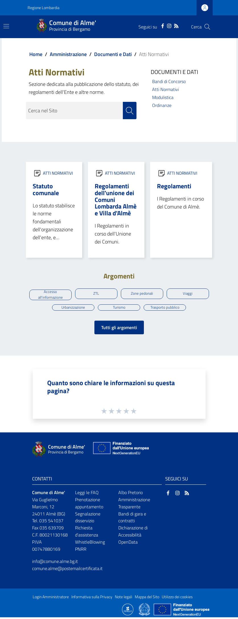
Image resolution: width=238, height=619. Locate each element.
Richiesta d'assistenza (86, 533)
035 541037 (51, 522)
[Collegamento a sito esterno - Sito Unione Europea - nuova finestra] (120, 451)
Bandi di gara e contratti (132, 519)
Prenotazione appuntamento (89, 505)
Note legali (123, 598)
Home (35, 54)
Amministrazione (68, 54)
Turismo (119, 308)
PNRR (80, 550)
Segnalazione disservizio (87, 519)
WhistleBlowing (90, 543)
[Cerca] (207, 26)
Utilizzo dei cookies (177, 598)
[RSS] (176, 25)
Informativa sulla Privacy (91, 598)
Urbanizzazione (73, 308)
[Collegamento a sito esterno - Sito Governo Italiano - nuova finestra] (145, 610)
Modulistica (162, 97)
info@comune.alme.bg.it (55, 563)
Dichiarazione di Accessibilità (133, 533)
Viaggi (188, 294)
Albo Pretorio (130, 494)
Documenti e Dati (113, 54)
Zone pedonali (142, 294)
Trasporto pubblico (165, 308)
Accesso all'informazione (50, 295)
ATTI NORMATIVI (58, 173)
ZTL (96, 294)
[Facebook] (162, 25)
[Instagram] (169, 25)
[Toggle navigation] (6, 26)
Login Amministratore (51, 598)
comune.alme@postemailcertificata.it (67, 569)
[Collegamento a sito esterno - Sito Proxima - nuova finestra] (127, 610)
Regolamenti (174, 186)
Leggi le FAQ (87, 494)
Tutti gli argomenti (119, 329)
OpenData (128, 543)
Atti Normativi (165, 89)
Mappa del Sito (147, 598)
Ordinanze (161, 105)
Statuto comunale (46, 189)
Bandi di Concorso (169, 81)
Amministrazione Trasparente (134, 505)
